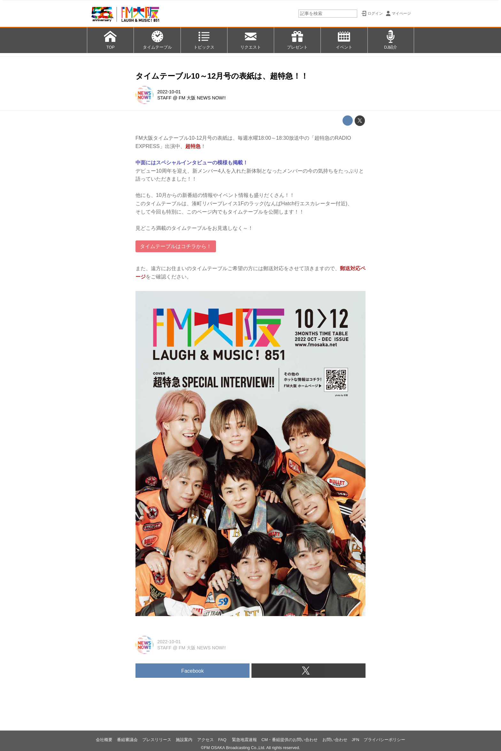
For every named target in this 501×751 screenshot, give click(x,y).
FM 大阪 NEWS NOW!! (202, 97)
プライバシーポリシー (384, 739)
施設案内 (184, 739)
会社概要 (104, 739)
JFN (355, 739)
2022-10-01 (169, 91)
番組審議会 (127, 739)
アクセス (205, 739)
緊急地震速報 (244, 739)
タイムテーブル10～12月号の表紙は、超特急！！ (221, 76)
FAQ (222, 739)
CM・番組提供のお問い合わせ (289, 739)
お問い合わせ (334, 739)
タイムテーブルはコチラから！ (176, 246)
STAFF (164, 97)
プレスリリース (156, 739)
